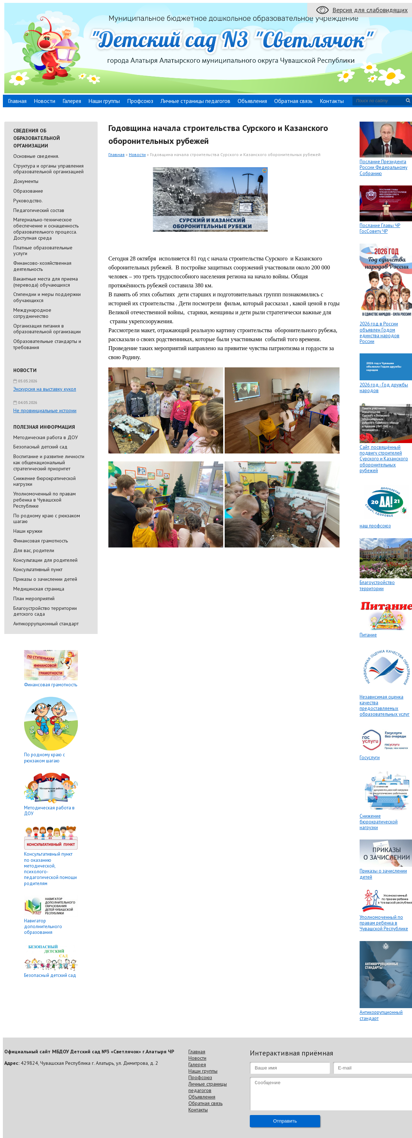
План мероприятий (34, 598)
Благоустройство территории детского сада (45, 611)
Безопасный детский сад (40, 446)
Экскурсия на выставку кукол (44, 389)
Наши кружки (27, 531)
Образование (28, 191)
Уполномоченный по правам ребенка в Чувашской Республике (44, 499)
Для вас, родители (33, 550)
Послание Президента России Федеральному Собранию (383, 168)
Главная (17, 100)
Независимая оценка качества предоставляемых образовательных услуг (384, 706)
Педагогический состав (38, 210)
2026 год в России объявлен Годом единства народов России (379, 332)
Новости (44, 100)
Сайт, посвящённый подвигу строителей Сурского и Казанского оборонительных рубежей (384, 459)
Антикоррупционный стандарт (46, 623)
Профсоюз (140, 100)
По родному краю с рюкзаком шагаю (46, 518)
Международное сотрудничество (32, 313)
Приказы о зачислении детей (45, 579)
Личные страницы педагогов (195, 100)
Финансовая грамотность (40, 540)
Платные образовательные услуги (42, 250)
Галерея (71, 100)
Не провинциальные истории (44, 410)
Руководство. (28, 200)
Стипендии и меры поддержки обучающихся (47, 297)
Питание (368, 635)
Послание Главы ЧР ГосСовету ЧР (380, 228)
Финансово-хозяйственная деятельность (42, 266)
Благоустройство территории (377, 585)
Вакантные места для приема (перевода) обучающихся (45, 282)
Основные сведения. (36, 156)
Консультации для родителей (45, 560)
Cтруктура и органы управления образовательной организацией (48, 169)
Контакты (332, 100)
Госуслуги (370, 757)
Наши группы (104, 100)
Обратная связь (293, 100)
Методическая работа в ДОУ (45, 437)
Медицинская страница (38, 589)
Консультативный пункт (37, 569)
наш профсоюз (375, 526)
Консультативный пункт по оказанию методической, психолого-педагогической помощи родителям (50, 868)
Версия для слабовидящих (370, 10)
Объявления (252, 100)
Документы (25, 181)
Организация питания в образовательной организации (47, 329)
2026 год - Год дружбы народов (384, 388)
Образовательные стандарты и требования (47, 344)
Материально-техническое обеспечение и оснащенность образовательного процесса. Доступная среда (46, 228)
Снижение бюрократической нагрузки (44, 481)
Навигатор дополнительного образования (43, 927)
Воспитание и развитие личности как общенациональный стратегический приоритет (48, 462)
